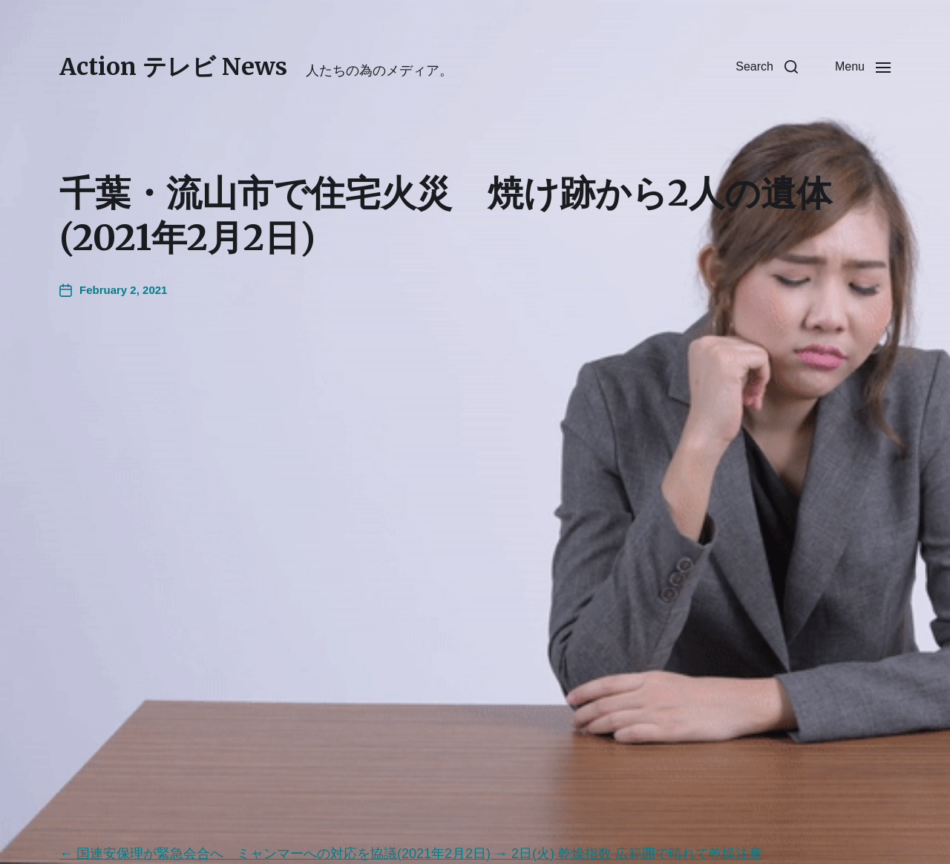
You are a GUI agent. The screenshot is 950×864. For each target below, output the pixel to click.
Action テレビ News (173, 67)
